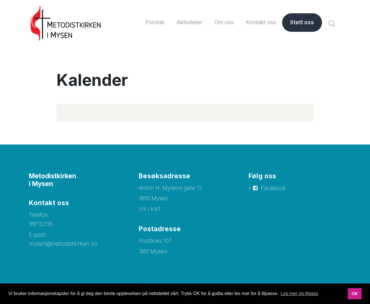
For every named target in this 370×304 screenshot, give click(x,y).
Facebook (273, 188)
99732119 (40, 224)
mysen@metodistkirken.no (63, 243)
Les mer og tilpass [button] (299, 293)
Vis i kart (149, 208)
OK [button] (355, 293)
